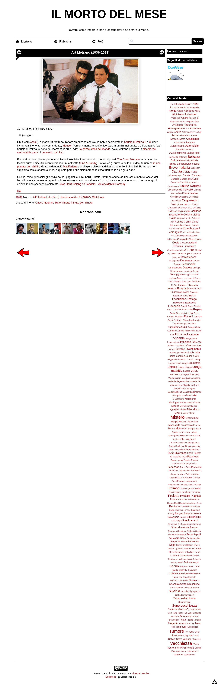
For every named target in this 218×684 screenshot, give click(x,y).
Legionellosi (174, 363)
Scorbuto (172, 531)
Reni (172, 506)
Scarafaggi (176, 520)
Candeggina (186, 179)
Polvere (197, 488)
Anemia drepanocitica (188, 121)
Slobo (180, 562)
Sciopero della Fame (191, 524)
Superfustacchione (184, 598)
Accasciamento (178, 107)
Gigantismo (174, 327)
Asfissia (174, 139)
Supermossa (184, 602)
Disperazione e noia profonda (184, 271)
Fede (190, 309)
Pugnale (196, 495)
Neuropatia (174, 435)
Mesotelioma (193, 402)
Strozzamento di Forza (181, 587)
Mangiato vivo (179, 395)
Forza (196, 313)
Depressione (175, 267)
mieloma (178, 654)
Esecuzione (179, 298)
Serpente (175, 541)
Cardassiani (173, 186)
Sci (179, 524)
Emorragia (183, 288)
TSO (175, 613)
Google (191, 327)
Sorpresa (184, 566)
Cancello (175, 179)
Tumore (176, 631)
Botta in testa (192, 163)
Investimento (193, 348)
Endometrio (195, 288)
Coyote (183, 243)
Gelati (170, 320)
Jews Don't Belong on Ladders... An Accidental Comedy (92, 184)
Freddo (170, 316)
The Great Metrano (128, 159)
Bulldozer (195, 168)
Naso (198, 428)
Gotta (198, 327)
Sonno (174, 566)
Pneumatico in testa (177, 484)
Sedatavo (181, 531)
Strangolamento (177, 584)
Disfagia (197, 268)
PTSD (190, 453)
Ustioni (171, 639)
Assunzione (179, 142)
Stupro (195, 587)
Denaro (195, 260)
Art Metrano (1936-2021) (90, 52)
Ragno (170, 503)
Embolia (172, 288)
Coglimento (190, 200)
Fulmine (179, 316)
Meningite (174, 402)
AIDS (195, 104)
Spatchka (183, 570)
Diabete (187, 267)
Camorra (196, 175)
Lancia (190, 359)
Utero (179, 639)
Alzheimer (191, 114)
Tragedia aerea (177, 623)
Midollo (175, 405)
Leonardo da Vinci (52, 152)
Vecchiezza (181, 643)
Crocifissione (173, 250)
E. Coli (174, 285)
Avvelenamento (177, 152)
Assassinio (192, 138)
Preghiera (186, 492)
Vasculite (196, 639)
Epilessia (194, 292)
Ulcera (173, 635)
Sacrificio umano (182, 510)
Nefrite (182, 432)
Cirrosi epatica (190, 193)
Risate (189, 506)
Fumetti (188, 316)
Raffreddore (193, 499)
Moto (179, 428)
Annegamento (176, 128)
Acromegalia (193, 107)
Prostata (185, 495)
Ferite (173, 313)
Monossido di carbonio (180, 425)
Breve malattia (179, 167)
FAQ (100, 41)
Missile (178, 413)
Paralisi (186, 460)
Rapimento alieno (187, 503)
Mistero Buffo (192, 418)
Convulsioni (195, 239)
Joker (189, 355)
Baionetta (173, 157)
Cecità (178, 189)
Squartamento (189, 577)
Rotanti (196, 506)
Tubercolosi (192, 627)
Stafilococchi (176, 580)
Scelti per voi (190, 520)
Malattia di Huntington (184, 388)
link (19, 191)
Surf (170, 613)
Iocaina (172, 352)
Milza (182, 406)
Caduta (176, 171)
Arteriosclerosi (189, 132)
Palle (184, 457)
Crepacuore (189, 246)
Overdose (180, 452)
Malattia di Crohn (191, 385)
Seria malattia (193, 538)
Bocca (173, 163)
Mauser (67, 145)
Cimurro (197, 190)
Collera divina (191, 214)
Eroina (192, 295)
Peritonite (196, 467)
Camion (187, 175)
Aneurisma (190, 124)
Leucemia (194, 362)
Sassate (188, 513)
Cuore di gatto (184, 253)
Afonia (172, 110)
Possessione (175, 492)
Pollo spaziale (194, 484)
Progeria (196, 492)
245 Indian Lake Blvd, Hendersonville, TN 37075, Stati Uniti (68, 197)
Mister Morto (189, 413)
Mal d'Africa (187, 378)
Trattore (190, 623)
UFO (197, 632)
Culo (182, 250)
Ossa (187, 449)
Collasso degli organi (179, 211)
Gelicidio (178, 320)
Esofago (192, 298)
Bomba (181, 163)
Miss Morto (193, 409)
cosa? (34, 142)
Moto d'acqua (188, 428)
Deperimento (188, 264)
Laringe (197, 359)
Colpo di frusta (184, 218)
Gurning (180, 331)
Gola (184, 326)
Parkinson (173, 467)
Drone (197, 281)
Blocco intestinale (189, 160)
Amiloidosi (175, 118)
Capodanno (192, 182)
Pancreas (193, 456)
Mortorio (26, 41)
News (183, 435)
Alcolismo (189, 110)
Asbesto (182, 135)
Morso (171, 428)
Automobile (192, 145)
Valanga (187, 639)
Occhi (192, 439)
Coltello (179, 221)
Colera (182, 208)
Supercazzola (187, 595)
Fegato (197, 309)
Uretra (195, 635)
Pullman (174, 499)
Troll (173, 627)
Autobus (190, 142)
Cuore (189, 250)
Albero (180, 111)
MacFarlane (70, 166)
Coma (187, 221)
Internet (171, 349)
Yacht (183, 651)
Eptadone (177, 295)
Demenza (186, 260)
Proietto (173, 496)
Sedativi (191, 531)
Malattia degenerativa (178, 381)
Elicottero (193, 285)
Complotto (182, 239)
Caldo (194, 171)
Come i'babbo (175, 228)
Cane (195, 178)
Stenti (185, 580)
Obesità (184, 439)
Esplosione (178, 302)
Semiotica (181, 534)
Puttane (183, 499)
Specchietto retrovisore (189, 573)
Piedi (174, 481)
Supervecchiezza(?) (178, 609)
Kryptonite (173, 359)
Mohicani (183, 421)
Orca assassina (192, 446)
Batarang (183, 157)
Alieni (197, 111)
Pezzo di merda (183, 477)
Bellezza (194, 156)
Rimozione (180, 506)
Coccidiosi (194, 197)
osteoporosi (189, 654)
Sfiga (172, 544)
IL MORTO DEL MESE (109, 14)
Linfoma (172, 366)
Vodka (191, 648)
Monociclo (193, 421)
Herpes (188, 331)
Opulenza (180, 446)
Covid (175, 242)
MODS (194, 370)
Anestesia (177, 124)
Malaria (196, 378)
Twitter (191, 632)
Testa (183, 619)
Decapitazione (188, 257)
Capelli (183, 182)
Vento (196, 644)
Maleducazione (174, 392)
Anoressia (195, 128)
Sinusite (197, 559)
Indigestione (191, 338)
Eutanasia (174, 306)
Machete (174, 374)
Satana (197, 513)
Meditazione (178, 399)
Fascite (197, 306)
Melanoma (190, 398)
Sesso (184, 541)
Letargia (184, 363)
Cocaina (184, 197)
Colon (172, 218)
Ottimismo (195, 449)
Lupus (186, 370)
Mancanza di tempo (192, 392)
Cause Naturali (44, 202)
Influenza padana (176, 345)
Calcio (186, 171)
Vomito (198, 648)
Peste (172, 477)
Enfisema (176, 292)
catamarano (192, 651)
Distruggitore (177, 274)
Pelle (188, 467)
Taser (180, 613)
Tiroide (189, 620)
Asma (182, 139)
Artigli (199, 132)
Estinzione (190, 302)
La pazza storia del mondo (94, 149)
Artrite (175, 135)
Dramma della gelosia (183, 281)
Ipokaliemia (182, 352)
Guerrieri (171, 331)
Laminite (182, 359)
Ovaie (171, 453)
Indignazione (173, 342)
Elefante (182, 285)
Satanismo (173, 517)
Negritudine (191, 432)
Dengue (177, 264)
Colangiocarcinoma (181, 204)
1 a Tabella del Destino (181, 104)
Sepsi (183, 538)
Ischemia (180, 355)
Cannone (175, 182)
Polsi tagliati (187, 488)
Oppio (172, 446)
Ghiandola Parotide (192, 320)
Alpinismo (178, 114)
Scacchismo (194, 516)
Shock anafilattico (184, 545)
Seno (189, 534)
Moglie (174, 421)
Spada (175, 570)
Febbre (183, 309)
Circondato (176, 193)
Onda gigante (192, 442)
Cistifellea (175, 197)
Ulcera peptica (185, 635)
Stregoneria (193, 584)
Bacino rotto (193, 152)
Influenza (197, 342)
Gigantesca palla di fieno (184, 323)
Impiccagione (191, 334)
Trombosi (181, 626)
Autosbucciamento (184, 149)
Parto (182, 467)
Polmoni (174, 488)
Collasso (197, 208)
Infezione (185, 341)
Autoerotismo (177, 145)
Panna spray (177, 460)
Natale (175, 432)
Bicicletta (176, 160)
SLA (171, 509)
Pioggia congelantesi (187, 481)
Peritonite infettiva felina (179, 470)
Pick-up (196, 477)
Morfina (197, 425)
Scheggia (172, 524)
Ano (187, 128)
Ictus (178, 334)
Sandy (171, 513)
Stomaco (194, 580)
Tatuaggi (187, 613)
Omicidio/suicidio (178, 442)
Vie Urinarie (182, 648)
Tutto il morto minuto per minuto (73, 202)
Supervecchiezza (184, 605)
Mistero (177, 417)
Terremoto (185, 616)
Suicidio (174, 591)
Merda (183, 402)
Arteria (177, 131)
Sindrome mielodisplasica (180, 559)
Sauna (183, 517)
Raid (176, 503)
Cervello (188, 189)
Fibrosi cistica (182, 313)
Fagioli (184, 306)
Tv (186, 632)
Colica (189, 208)
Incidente (178, 338)
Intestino (180, 349)
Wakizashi (175, 651)
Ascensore (192, 135)
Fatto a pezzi (173, 309)
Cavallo (171, 190)
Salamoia (195, 510)
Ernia (185, 295)
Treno (198, 623)
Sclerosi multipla (180, 527)
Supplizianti (195, 609)
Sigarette (178, 548)
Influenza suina (193, 345)
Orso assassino (176, 449)
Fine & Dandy (88, 163)
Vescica (171, 647)
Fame (190, 306)
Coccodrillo (176, 200)
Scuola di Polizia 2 (135, 142)
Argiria (170, 132)
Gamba (198, 316)
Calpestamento (175, 175)
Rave (199, 503)
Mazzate (191, 395)
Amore (184, 117)
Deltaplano (174, 260)
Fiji (191, 313)
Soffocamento (191, 562)
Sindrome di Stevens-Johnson (184, 555)
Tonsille (197, 620)
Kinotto (196, 356)
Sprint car (177, 577)
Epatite (185, 292)
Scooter (193, 527)
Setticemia (193, 541)
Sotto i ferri (194, 566)
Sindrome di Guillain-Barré (187, 552)
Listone (188, 367)
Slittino (173, 562)
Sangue (179, 513)
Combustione (192, 225)
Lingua (181, 367)
